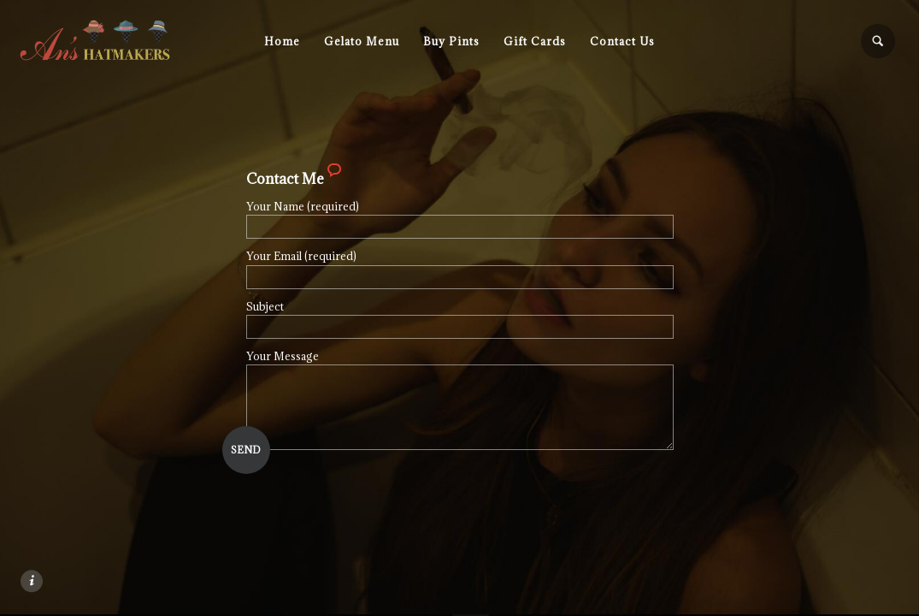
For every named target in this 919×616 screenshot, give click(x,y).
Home (282, 41)
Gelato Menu (361, 41)
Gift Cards (535, 41)
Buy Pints (451, 41)
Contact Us (622, 41)
